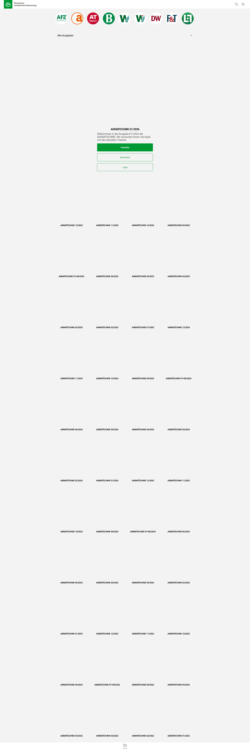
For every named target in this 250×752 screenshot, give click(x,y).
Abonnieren (125, 157)
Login (125, 167)
